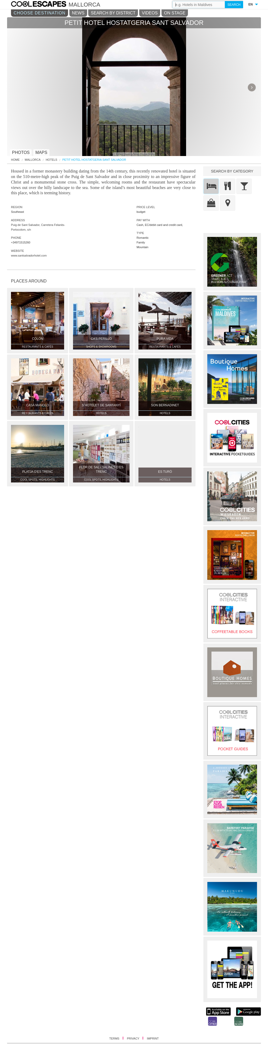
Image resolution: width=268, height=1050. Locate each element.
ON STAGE (175, 13)
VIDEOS (150, 13)
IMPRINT (153, 1038)
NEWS (78, 13)
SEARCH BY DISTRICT (113, 13)
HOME (15, 159)
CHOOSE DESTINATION (39, 13)
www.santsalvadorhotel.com (29, 255)
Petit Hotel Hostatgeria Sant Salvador (94, 159)
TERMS (114, 1038)
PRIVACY (133, 1038)
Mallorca (33, 159)
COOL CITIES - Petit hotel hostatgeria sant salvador (44, 4)
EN (250, 4)
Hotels (51, 159)
